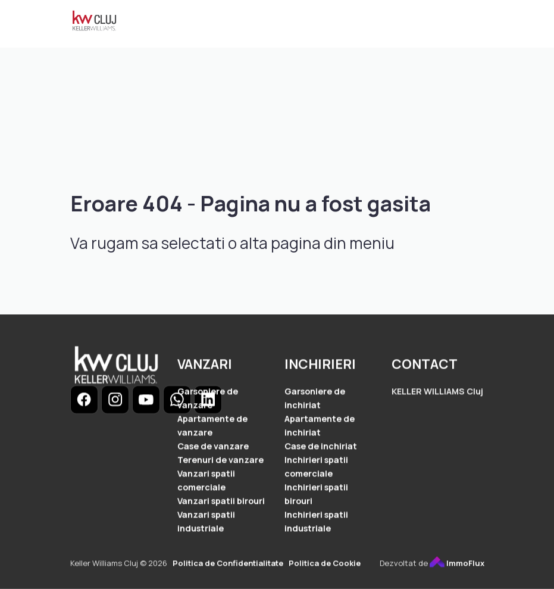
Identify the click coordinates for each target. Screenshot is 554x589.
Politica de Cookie (325, 565)
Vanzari (313, 22)
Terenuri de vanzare (220, 461)
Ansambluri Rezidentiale (220, 22)
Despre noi (258, 45)
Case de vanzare (213, 447)
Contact (374, 45)
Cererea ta (189, 45)
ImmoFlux (457, 565)
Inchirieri (382, 22)
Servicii (318, 45)
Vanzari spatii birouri (221, 503)
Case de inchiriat (320, 447)
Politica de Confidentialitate (228, 565)
